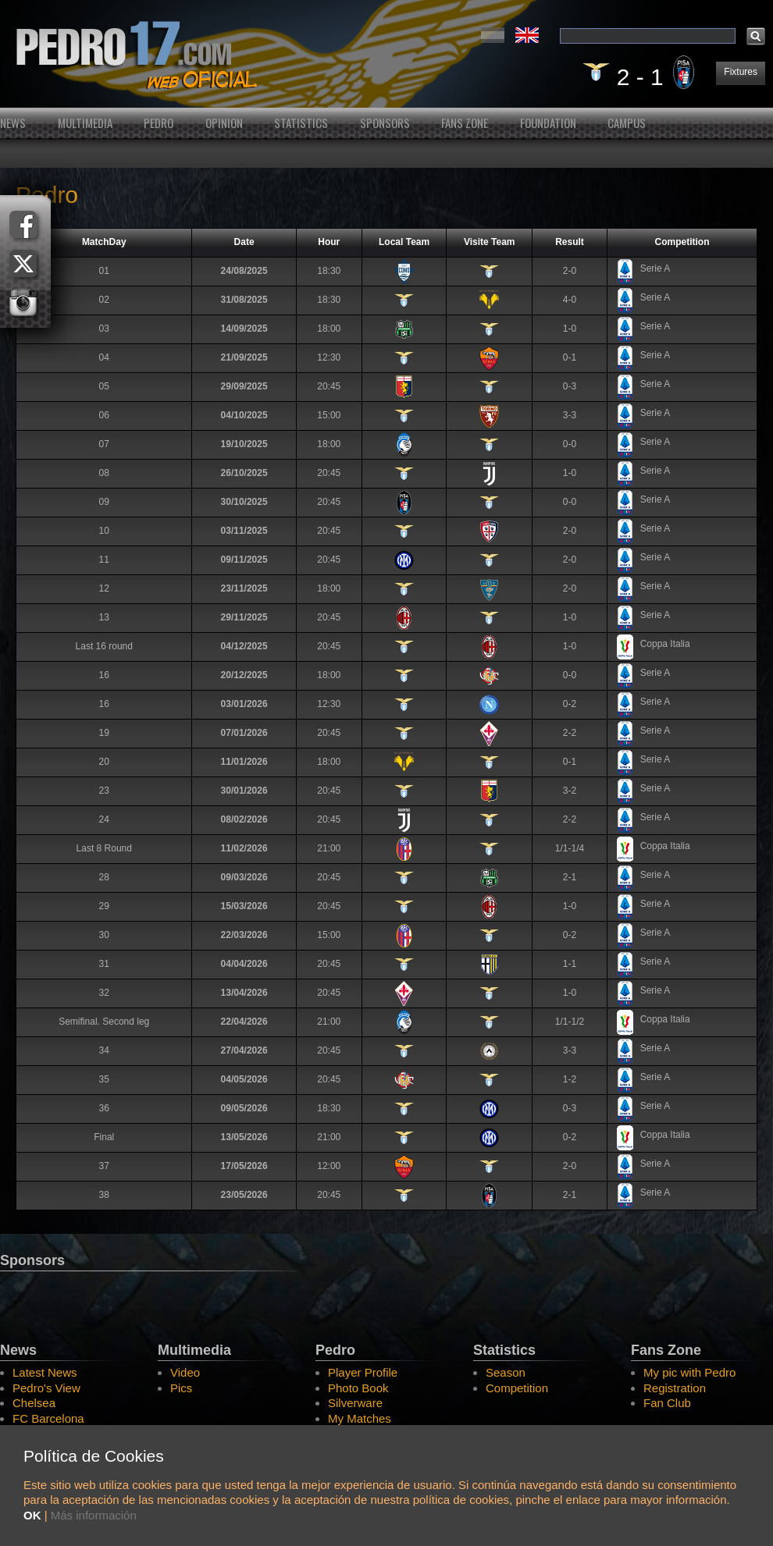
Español (492, 35)
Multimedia (85, 123)
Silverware (355, 1402)
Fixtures (740, 71)
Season (505, 1372)
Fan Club (667, 1402)
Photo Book (358, 1388)
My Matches (359, 1418)
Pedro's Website (386, 54)
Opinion (224, 123)
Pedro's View (46, 1388)
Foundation (548, 123)
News (13, 123)
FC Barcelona (48, 1418)
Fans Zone (464, 123)
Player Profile (362, 1372)
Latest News (44, 1372)
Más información (94, 1515)
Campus (626, 123)
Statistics (301, 123)
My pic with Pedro (689, 1372)
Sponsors (385, 123)
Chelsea (33, 1402)
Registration (674, 1388)
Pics (181, 1388)
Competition (517, 1388)
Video (185, 1372)
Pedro (158, 123)
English (527, 35)
